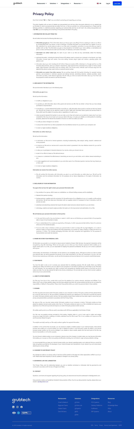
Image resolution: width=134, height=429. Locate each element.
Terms (96, 425)
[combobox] (99, 3)
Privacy (101, 425)
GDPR (120, 425)
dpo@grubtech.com (43, 381)
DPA (92, 425)
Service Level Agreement (110, 425)
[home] (17, 3)
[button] (42, 3)
